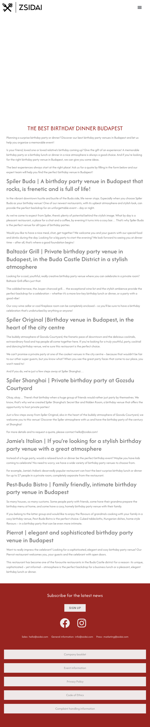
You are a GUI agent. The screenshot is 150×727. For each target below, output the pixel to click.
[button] (139, 7)
